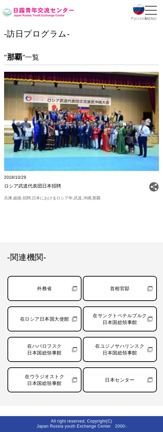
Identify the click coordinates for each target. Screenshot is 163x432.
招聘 (27, 198)
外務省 (44, 288)
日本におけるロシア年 (52, 198)
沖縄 (87, 198)
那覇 (96, 198)
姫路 (17, 198)
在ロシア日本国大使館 (44, 319)
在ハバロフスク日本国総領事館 (44, 349)
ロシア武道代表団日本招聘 (32, 186)
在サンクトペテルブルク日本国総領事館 (120, 319)
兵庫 (8, 198)
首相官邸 (120, 288)
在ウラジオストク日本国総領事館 (44, 380)
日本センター (119, 380)
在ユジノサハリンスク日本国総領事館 (119, 349)
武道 (78, 198)
